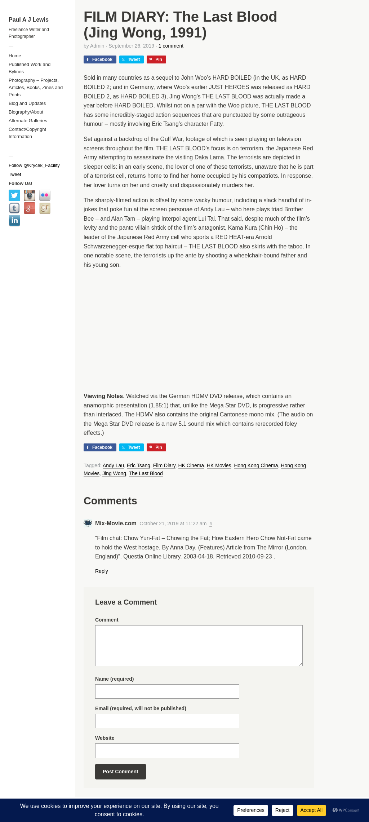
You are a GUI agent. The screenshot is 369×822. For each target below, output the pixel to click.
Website (104, 738)
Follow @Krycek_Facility (34, 165)
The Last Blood (146, 473)
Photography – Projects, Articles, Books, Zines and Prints (36, 87)
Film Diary (164, 465)
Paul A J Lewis (29, 20)
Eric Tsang (138, 465)
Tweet (15, 174)
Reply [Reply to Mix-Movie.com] (101, 571)
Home (15, 55)
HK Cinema (191, 465)
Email (140, 708)
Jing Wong (114, 473)
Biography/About (26, 112)
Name (114, 679)
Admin (97, 46)
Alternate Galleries (28, 120)
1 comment (171, 46)
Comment (107, 620)
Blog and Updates (27, 103)
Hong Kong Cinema (256, 465)
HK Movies (219, 465)
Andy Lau (113, 465)
